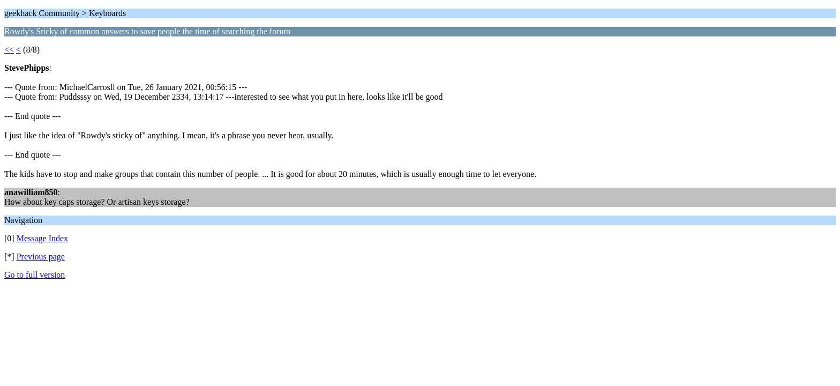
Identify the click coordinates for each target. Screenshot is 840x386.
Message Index (42, 238)
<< (9, 49)
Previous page (41, 256)
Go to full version (34, 274)
